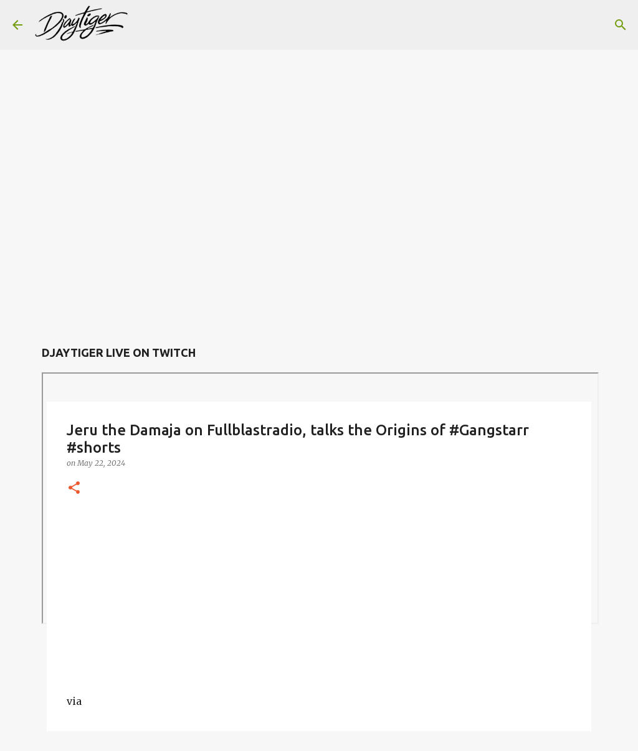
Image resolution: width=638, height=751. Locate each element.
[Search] (145, 25)
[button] (74, 488)
